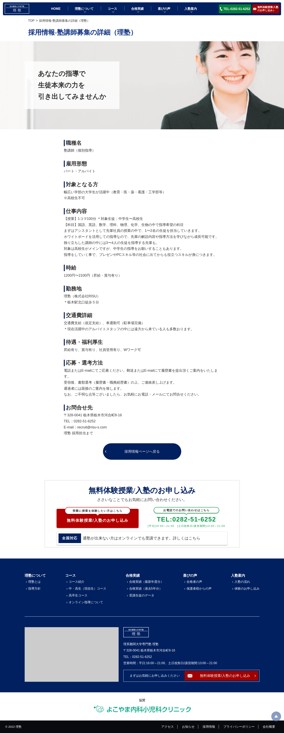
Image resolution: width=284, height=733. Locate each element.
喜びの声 (164, 8)
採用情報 (209, 726)
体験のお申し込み (247, 588)
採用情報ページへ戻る (142, 451)
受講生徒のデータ (141, 595)
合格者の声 (194, 581)
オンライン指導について (86, 602)
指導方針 (34, 588)
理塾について (84, 8)
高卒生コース (78, 595)
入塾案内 (190, 8)
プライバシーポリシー (239, 726)
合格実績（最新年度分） (146, 581)
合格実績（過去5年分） (145, 588)
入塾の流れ (242, 581)
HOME (56, 8)
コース (112, 8)
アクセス (167, 726)
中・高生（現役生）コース (87, 588)
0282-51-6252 (85, 421)
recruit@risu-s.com (92, 427)
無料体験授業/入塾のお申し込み (97, 516)
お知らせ (188, 726)
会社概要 (269, 726)
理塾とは (34, 581)
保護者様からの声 (199, 588)
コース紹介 (76, 581)
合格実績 (137, 8)
